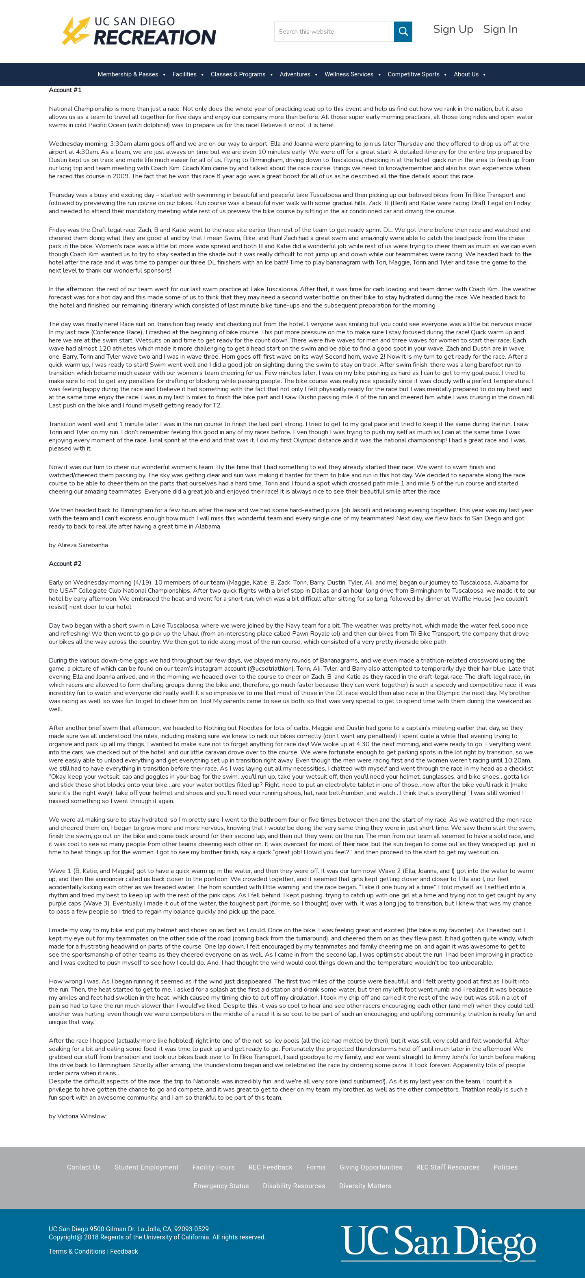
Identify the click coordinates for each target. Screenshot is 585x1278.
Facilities (189, 74)
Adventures (299, 74)
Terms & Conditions (77, 1251)
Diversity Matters (365, 1186)
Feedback (124, 1251)
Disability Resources (294, 1186)
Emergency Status (221, 1186)
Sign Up (453, 29)
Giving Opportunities (371, 1167)
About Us (470, 74)
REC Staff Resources (448, 1167)
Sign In (500, 29)
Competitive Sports (418, 74)
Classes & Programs (242, 74)
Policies (506, 1167)
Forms (316, 1167)
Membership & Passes (132, 74)
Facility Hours (214, 1167)
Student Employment (147, 1167)
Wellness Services (353, 74)
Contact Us (84, 1167)
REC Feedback (270, 1167)
